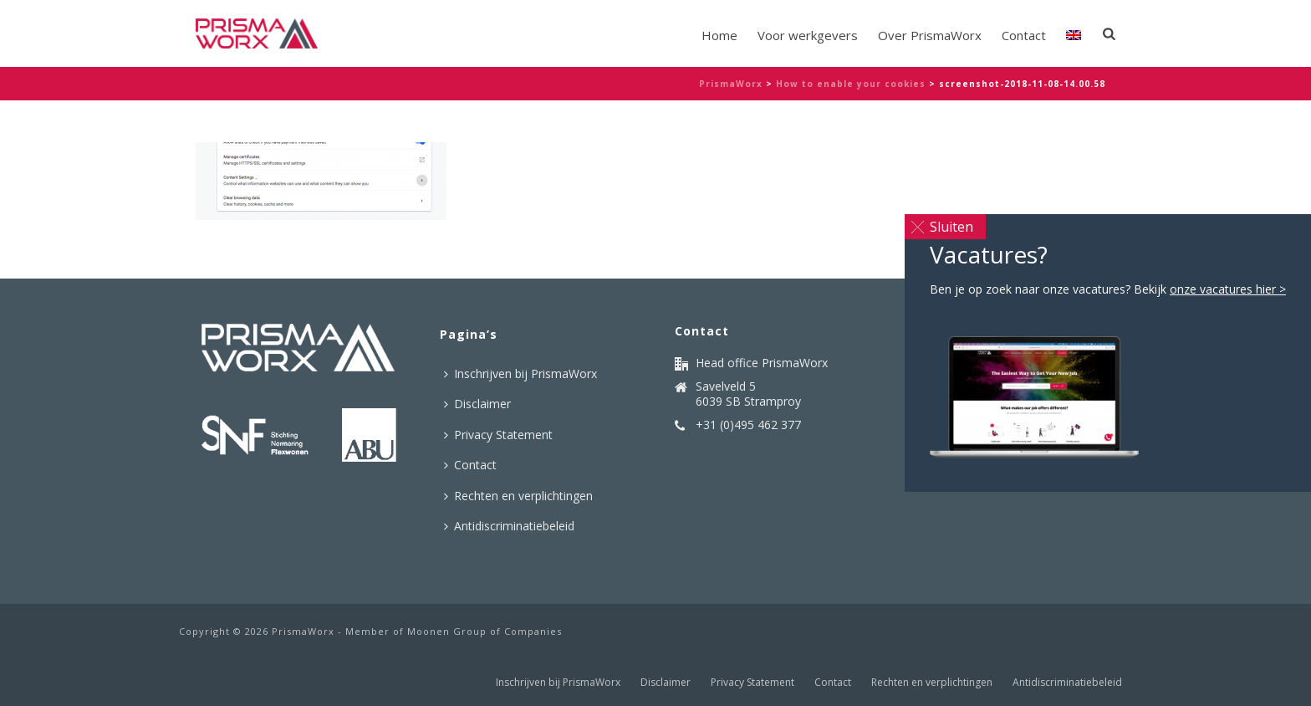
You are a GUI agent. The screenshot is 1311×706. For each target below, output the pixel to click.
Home (719, 35)
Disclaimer (477, 404)
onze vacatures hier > (1228, 289)
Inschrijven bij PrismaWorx (520, 373)
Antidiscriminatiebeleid (509, 526)
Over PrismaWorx (930, 35)
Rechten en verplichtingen (518, 496)
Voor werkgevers (808, 35)
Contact (1024, 35)
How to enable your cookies (851, 84)
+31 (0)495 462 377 (748, 424)
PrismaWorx (731, 84)
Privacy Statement (498, 435)
